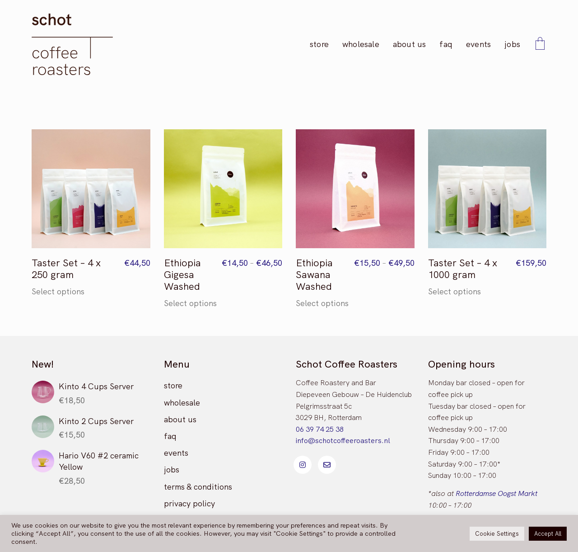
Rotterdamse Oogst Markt (496, 493)
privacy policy (189, 503)
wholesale (182, 402)
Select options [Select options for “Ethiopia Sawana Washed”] (322, 303)
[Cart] (540, 44)
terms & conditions (198, 486)
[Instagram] (303, 465)
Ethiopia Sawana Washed (314, 275)
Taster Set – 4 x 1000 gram (462, 269)
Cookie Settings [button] (497, 534)
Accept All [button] (547, 534)
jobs (171, 469)
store (173, 385)
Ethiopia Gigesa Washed (182, 275)
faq (170, 436)
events (176, 453)
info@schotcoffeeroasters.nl (343, 440)
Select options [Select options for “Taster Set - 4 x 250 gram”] (58, 292)
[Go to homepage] (72, 44)
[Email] (327, 465)
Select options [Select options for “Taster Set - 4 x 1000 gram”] (454, 292)
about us (180, 419)
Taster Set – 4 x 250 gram (66, 269)
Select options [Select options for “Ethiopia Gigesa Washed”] (190, 303)
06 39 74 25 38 (320, 429)
